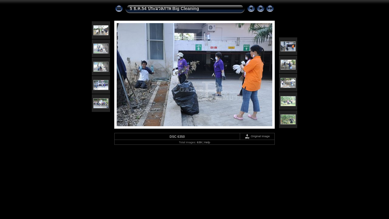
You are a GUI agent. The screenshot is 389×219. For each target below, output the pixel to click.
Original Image (257, 136)
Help (207, 142)
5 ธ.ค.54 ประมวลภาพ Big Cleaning (164, 8)
